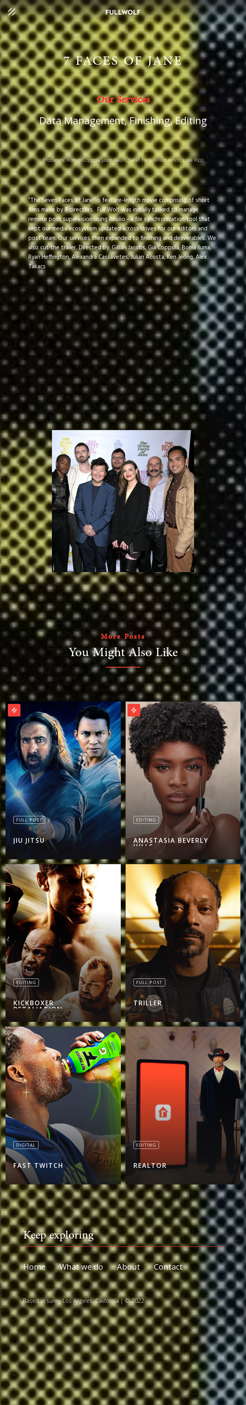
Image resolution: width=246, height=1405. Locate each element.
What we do (81, 1267)
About (128, 1267)
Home (34, 1267)
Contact (168, 1267)
